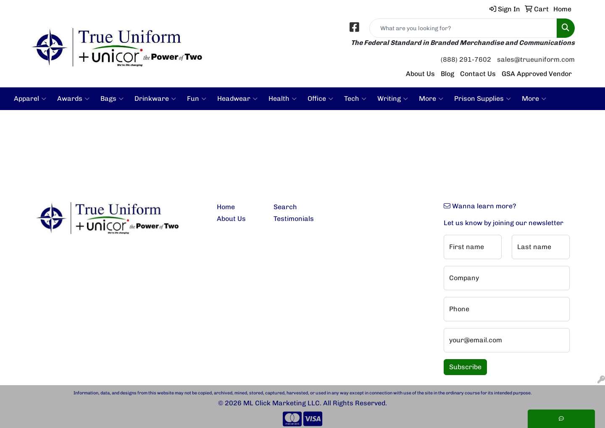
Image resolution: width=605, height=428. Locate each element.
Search (285, 207)
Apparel (30, 99)
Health (282, 99)
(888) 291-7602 (466, 59)
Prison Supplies (482, 99)
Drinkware (155, 99)
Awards (73, 99)
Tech (355, 99)
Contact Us (478, 74)
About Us (420, 74)
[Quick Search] (463, 28)
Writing (392, 99)
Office (320, 99)
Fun (196, 99)
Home (226, 207)
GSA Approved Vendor (537, 74)
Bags (112, 99)
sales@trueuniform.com (536, 59)
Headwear (237, 99)
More (431, 99)
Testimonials (294, 219)
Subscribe (465, 367)
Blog (447, 74)
